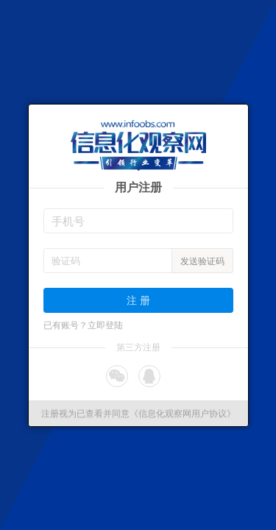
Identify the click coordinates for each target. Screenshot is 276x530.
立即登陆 (105, 325)
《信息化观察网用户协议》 (183, 414)
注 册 (138, 300)
